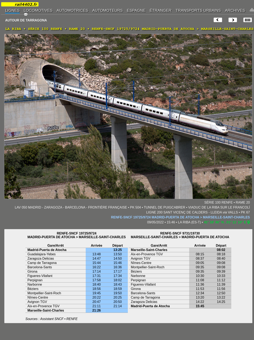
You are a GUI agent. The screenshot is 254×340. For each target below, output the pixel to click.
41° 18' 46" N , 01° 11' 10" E (225, 222)
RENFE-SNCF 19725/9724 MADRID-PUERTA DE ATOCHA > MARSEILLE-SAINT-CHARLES (180, 217)
